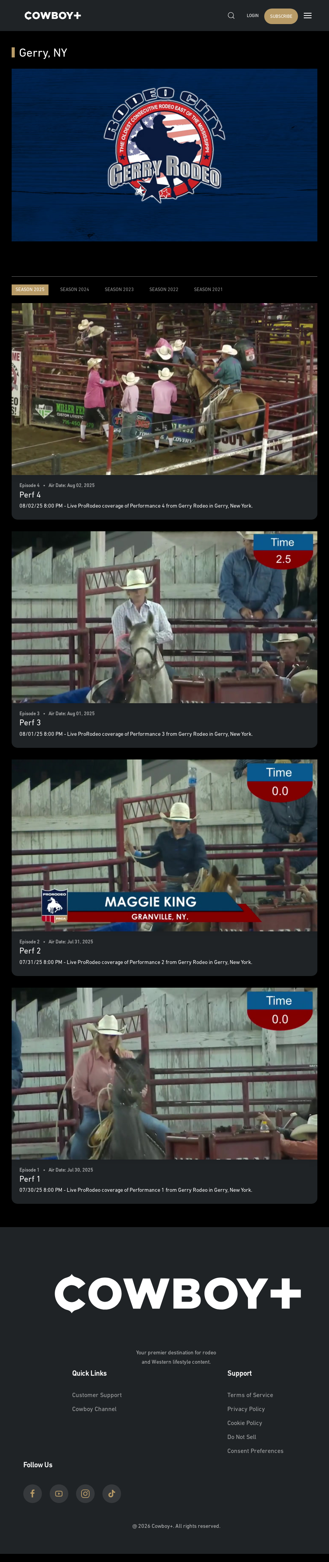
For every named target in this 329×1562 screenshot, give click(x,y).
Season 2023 (119, 290)
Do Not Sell (241, 1437)
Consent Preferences (255, 1451)
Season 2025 (30, 290)
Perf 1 (30, 1179)
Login (252, 16)
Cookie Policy (244, 1423)
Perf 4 (30, 495)
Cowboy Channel (94, 1409)
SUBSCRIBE (281, 17)
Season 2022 (163, 290)
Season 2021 (208, 290)
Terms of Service (250, 1395)
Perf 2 (30, 951)
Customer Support (97, 1395)
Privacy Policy (246, 1409)
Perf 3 (30, 723)
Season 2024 (74, 290)
